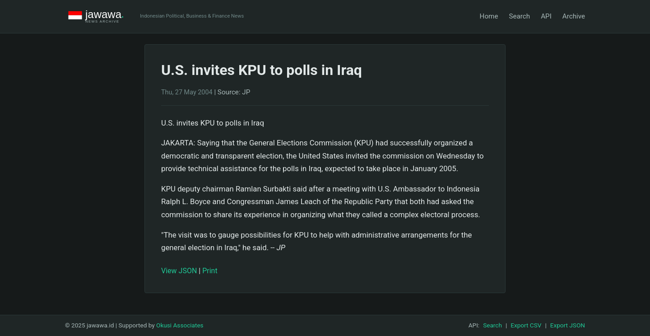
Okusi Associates (180, 325)
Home (489, 16)
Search (519, 16)
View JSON (179, 270)
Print (209, 270)
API (546, 16)
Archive (573, 16)
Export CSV (526, 325)
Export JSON (567, 325)
